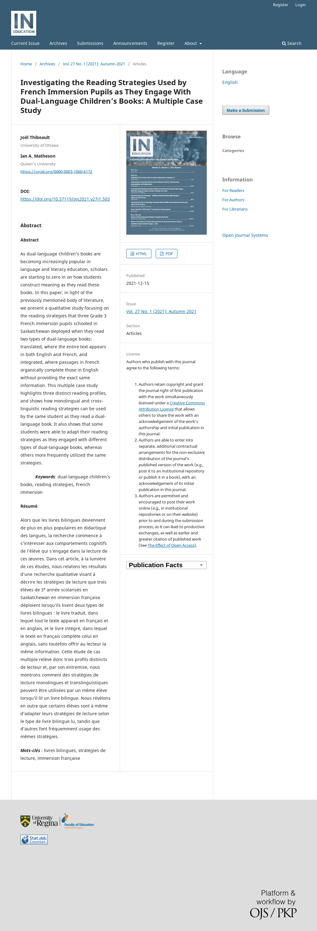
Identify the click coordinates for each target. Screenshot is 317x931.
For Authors (233, 199)
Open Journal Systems (245, 235)
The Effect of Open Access (171, 545)
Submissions (90, 43)
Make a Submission (246, 110)
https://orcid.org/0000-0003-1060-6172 (56, 171)
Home (26, 64)
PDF (169, 253)
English (230, 82)
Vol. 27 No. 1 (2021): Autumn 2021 (94, 64)
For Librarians (235, 209)
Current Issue (25, 43)
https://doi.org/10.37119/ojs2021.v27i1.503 (65, 199)
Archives (58, 43)
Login (300, 4)
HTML (141, 253)
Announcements (130, 43)
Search (292, 43)
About (191, 43)
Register (166, 43)
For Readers (233, 190)
